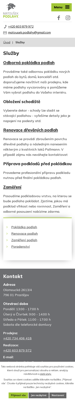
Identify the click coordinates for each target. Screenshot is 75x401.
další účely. (45, 373)
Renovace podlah (24, 233)
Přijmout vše (18, 395)
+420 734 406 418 (17, 338)
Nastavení (58, 395)
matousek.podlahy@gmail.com (29, 32)
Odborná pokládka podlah (29, 62)
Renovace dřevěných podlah (30, 130)
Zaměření (12, 187)
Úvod (6, 42)
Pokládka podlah (24, 227)
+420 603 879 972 (21, 26)
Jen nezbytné (38, 395)
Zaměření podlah (24, 240)
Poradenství (20, 246)
